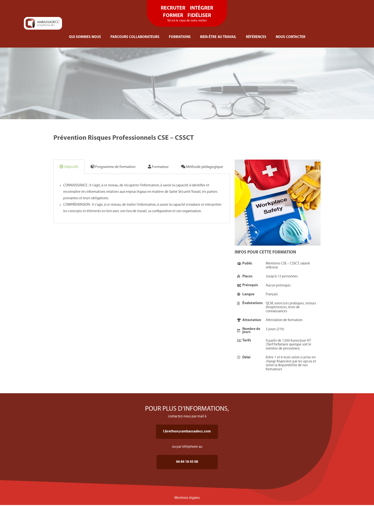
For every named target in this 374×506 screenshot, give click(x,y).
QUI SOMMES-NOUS (85, 37)
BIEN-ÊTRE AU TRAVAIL (218, 37)
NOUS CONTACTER (290, 37)
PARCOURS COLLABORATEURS (134, 37)
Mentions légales (187, 498)
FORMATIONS (180, 37)
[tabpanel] (141, 198)
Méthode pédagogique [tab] (202, 167)
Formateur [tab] (158, 167)
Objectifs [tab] (69, 167)
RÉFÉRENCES (256, 37)
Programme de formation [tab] (113, 167)
